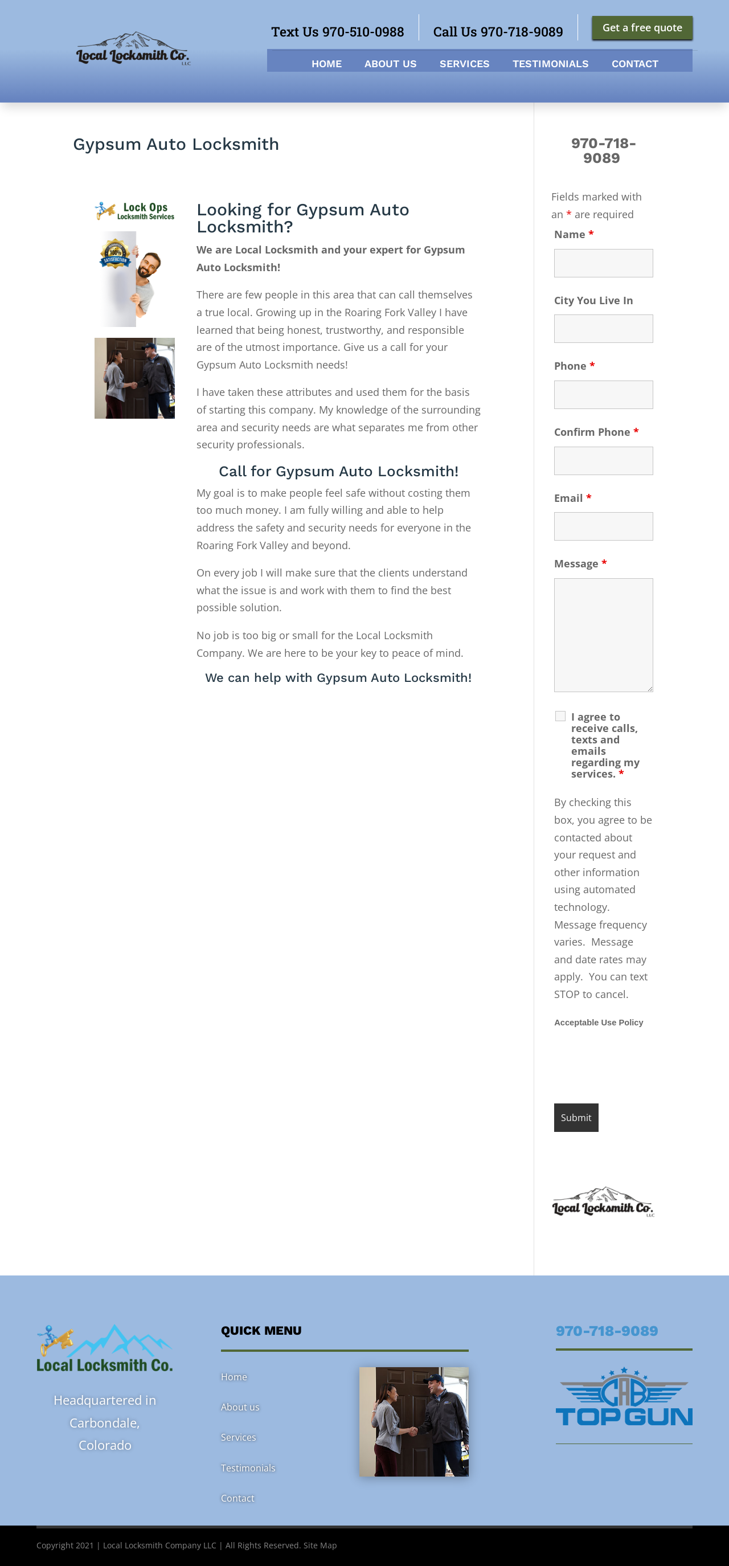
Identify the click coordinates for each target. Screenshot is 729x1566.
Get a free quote (642, 27)
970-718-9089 (604, 150)
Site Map (320, 1545)
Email (573, 498)
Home (327, 64)
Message (580, 563)
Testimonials (551, 64)
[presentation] (640, 1067)
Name (574, 234)
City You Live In (593, 300)
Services (465, 64)
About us (390, 64)
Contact (635, 64)
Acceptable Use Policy (598, 1022)
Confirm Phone (596, 432)
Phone (574, 366)
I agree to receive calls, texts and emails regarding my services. (605, 745)
